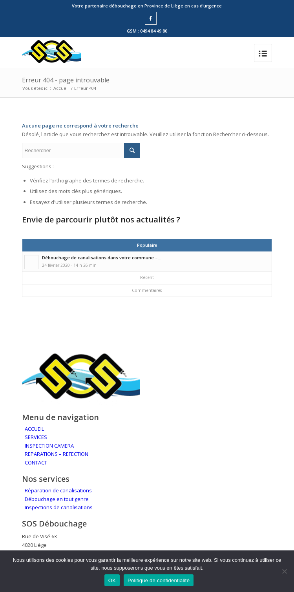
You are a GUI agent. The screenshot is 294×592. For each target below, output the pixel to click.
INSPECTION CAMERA (49, 445)
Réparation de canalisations (58, 490)
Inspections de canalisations (59, 507)
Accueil (61, 88)
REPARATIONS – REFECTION (56, 453)
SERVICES (36, 437)
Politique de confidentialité (159, 580)
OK (112, 580)
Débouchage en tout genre (57, 499)
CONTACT (36, 462)
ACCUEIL (34, 428)
